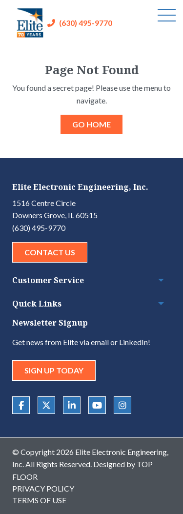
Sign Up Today (53, 370)
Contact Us (49, 252)
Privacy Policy (43, 488)
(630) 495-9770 (85, 22)
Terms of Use (39, 500)
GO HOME (91, 124)
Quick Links (36, 303)
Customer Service (48, 280)
